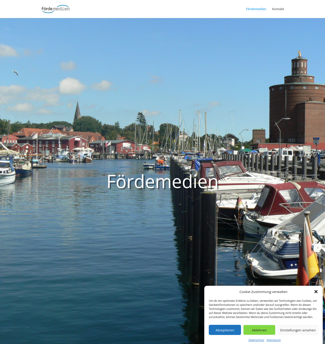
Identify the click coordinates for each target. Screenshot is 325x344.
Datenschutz (256, 342)
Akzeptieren (225, 332)
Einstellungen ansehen (298, 332)
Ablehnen (259, 332)
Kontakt (278, 9)
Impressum (273, 342)
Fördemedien (256, 9)
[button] (316, 293)
